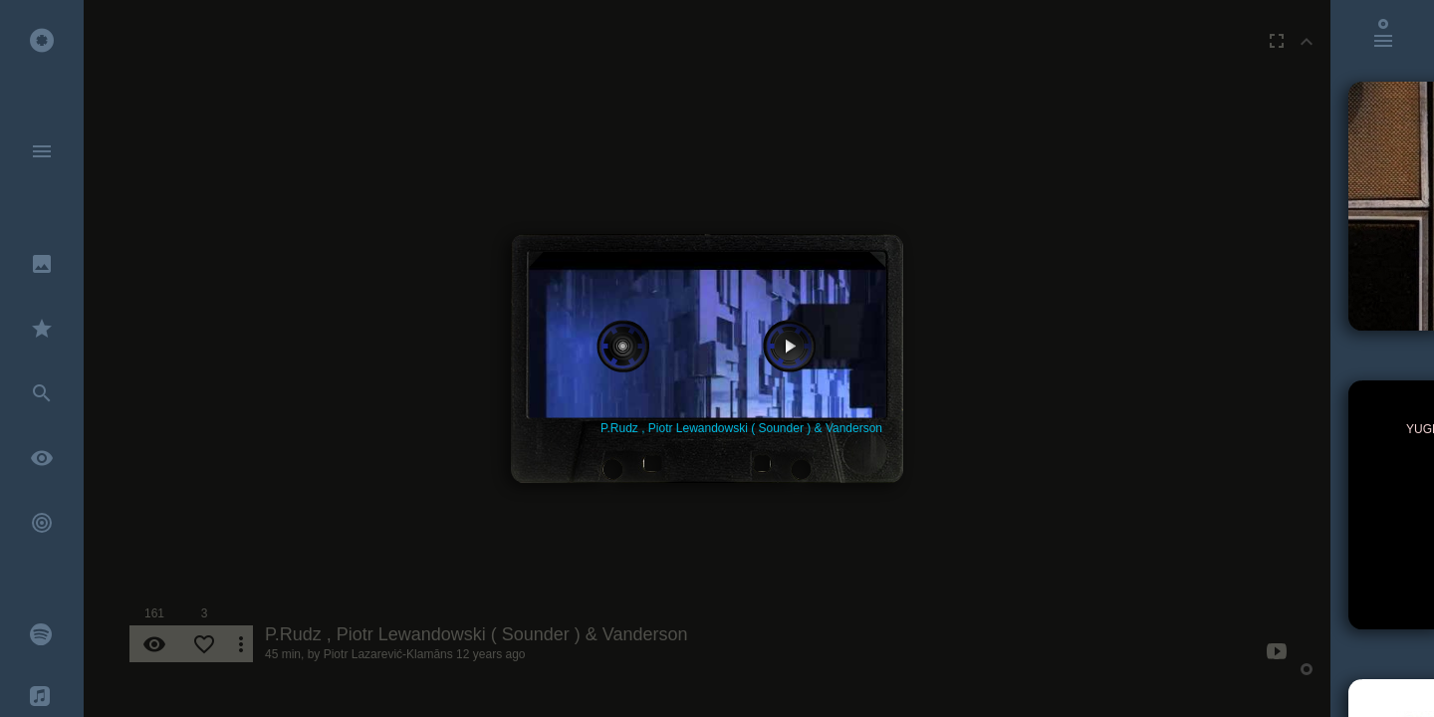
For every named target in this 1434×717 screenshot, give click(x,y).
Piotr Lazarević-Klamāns (388, 654)
